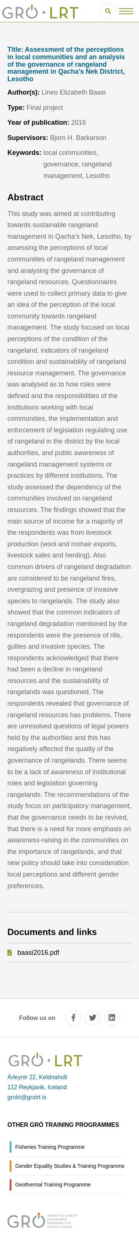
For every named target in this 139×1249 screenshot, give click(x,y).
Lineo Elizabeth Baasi (74, 92)
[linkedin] (112, 1018)
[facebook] (73, 1018)
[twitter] (92, 1018)
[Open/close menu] (126, 11)
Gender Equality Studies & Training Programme (70, 1166)
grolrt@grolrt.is (26, 1097)
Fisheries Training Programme (50, 1147)
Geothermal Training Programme (53, 1185)
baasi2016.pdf (38, 952)
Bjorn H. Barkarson (78, 138)
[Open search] (108, 11)
